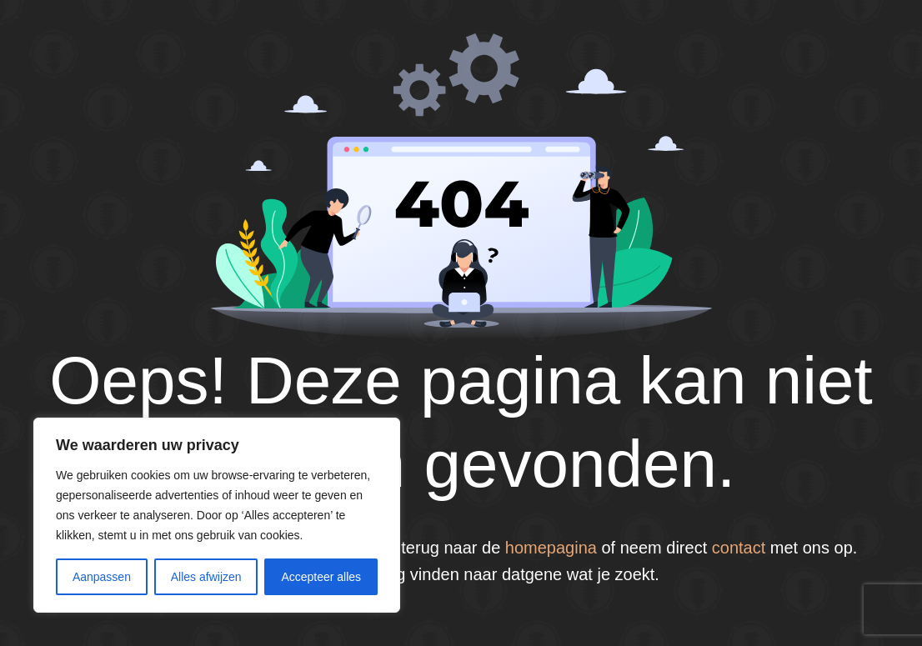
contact (738, 547)
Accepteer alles (321, 576)
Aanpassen (102, 576)
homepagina (551, 547)
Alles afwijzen (206, 576)
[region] (216, 515)
